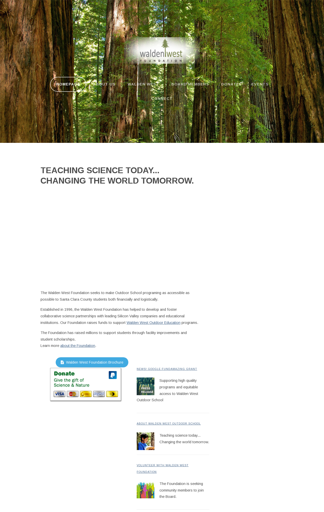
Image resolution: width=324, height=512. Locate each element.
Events (260, 84)
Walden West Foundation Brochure (92, 362)
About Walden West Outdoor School (169, 423)
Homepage (68, 84)
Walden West (143, 84)
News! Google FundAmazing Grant (167, 368)
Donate (230, 84)
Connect (162, 99)
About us (104, 84)
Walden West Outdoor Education (153, 323)
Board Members (190, 84)
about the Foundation (77, 346)
